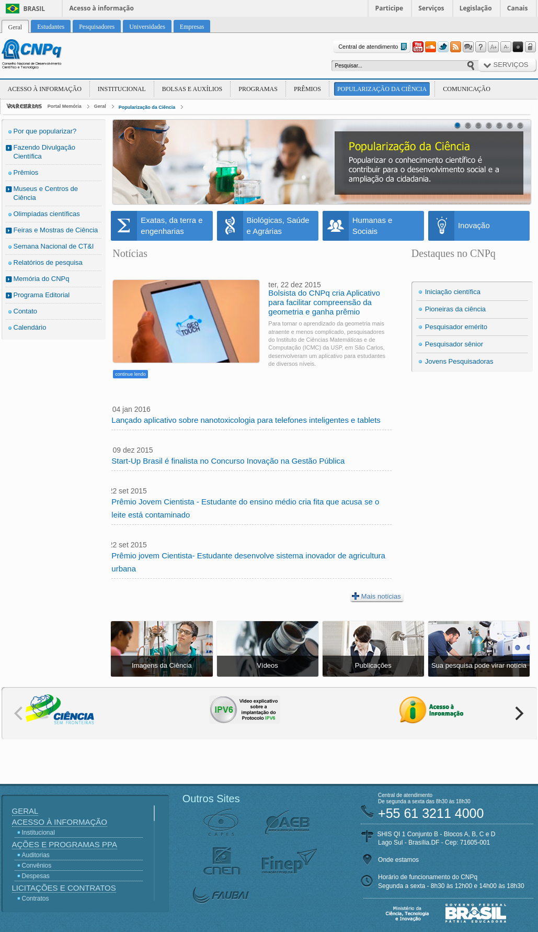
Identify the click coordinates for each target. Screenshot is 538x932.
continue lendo (130, 374)
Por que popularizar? (45, 131)
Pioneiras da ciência (455, 309)
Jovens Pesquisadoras (459, 361)
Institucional (122, 89)
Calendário (30, 327)
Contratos (35, 898)
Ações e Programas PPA (64, 844)
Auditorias (36, 855)
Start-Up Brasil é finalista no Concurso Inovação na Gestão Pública (228, 460)
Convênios (37, 865)
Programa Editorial (42, 295)
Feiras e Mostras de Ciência (56, 230)
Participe (389, 8)
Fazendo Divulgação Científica (45, 151)
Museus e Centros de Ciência (46, 193)
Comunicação (466, 89)
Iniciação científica (452, 292)
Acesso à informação (102, 8)
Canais (517, 8)
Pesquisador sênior (454, 344)
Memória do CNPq (42, 279)
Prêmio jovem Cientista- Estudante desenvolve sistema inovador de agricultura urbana (248, 562)
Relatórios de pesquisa (48, 262)
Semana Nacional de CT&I (54, 246)
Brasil (34, 8)
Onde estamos (398, 859)
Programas (258, 89)
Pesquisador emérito (456, 327)
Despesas (36, 876)
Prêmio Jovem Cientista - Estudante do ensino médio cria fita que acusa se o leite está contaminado (245, 508)
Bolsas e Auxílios (192, 89)
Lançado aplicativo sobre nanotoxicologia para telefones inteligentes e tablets (246, 420)
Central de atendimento (373, 46)
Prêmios (307, 89)
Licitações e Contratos (64, 887)
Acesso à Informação (45, 89)
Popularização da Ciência (382, 89)
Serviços (431, 8)
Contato (26, 311)
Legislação (476, 8)
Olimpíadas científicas (47, 214)
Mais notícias (376, 596)
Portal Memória (65, 106)
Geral (100, 106)
